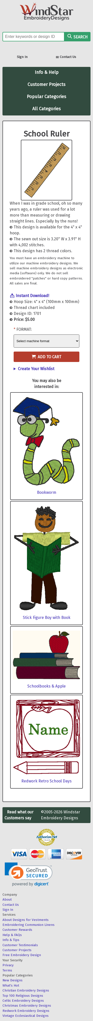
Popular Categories (46, 96)
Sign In (22, 57)
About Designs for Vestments (25, 920)
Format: (24, 329)
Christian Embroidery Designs (25, 990)
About (7, 899)
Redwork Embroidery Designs (25, 1011)
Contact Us (66, 57)
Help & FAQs (12, 935)
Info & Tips (10, 940)
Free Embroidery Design (21, 955)
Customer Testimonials (20, 945)
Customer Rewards (17, 930)
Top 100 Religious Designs (22, 995)
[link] (29, 874)
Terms (7, 970)
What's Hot (10, 985)
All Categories (46, 108)
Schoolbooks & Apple (46, 686)
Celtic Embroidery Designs (23, 1000)
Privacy (8, 965)
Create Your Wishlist (36, 368)
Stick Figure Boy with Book (46, 617)
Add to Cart (46, 357)
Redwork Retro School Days (46, 781)
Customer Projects (46, 84)
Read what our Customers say (18, 815)
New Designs (12, 980)
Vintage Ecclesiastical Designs (25, 1016)
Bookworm (46, 492)
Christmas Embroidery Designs (26, 1005)
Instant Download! (32, 295)
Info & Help (47, 72)
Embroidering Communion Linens (28, 925)
